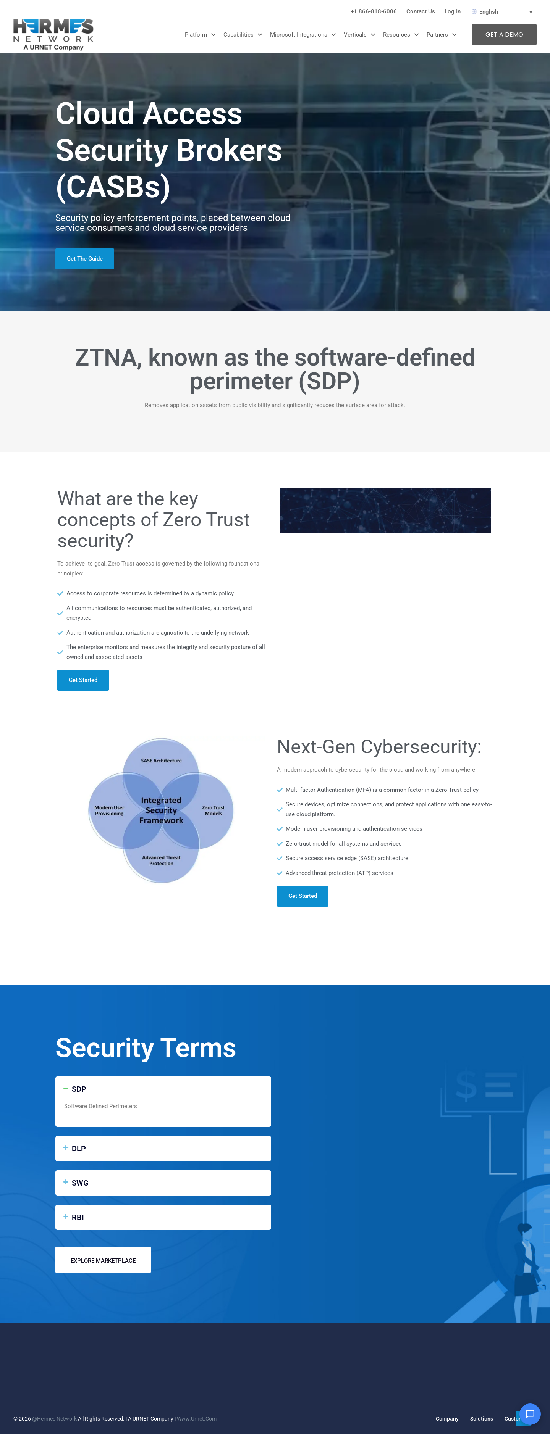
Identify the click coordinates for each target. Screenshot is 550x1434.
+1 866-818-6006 (374, 11)
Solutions (481, 1419)
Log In (453, 11)
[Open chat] (530, 1414)
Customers (518, 1419)
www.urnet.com (197, 1419)
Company (447, 1419)
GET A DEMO (504, 34)
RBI (78, 1217)
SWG (80, 1182)
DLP (79, 1148)
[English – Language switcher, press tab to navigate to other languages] (504, 12)
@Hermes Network (54, 1419)
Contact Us (420, 11)
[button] (163, 1089)
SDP (79, 1089)
